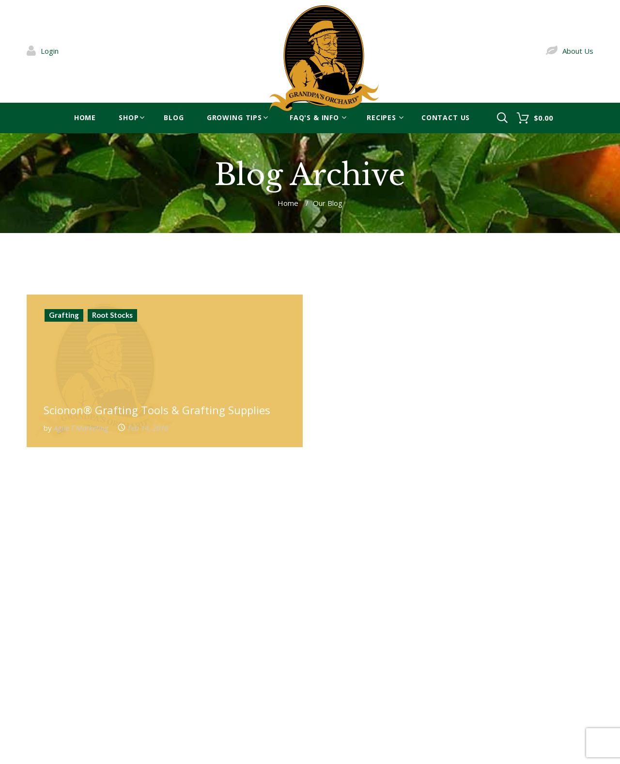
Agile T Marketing (81, 428)
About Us (577, 51)
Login (50, 51)
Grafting (64, 315)
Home (85, 117)
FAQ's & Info (314, 117)
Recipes (381, 117)
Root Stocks (112, 315)
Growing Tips (234, 117)
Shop (129, 117)
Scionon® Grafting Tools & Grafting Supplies (157, 410)
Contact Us (445, 117)
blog (174, 117)
